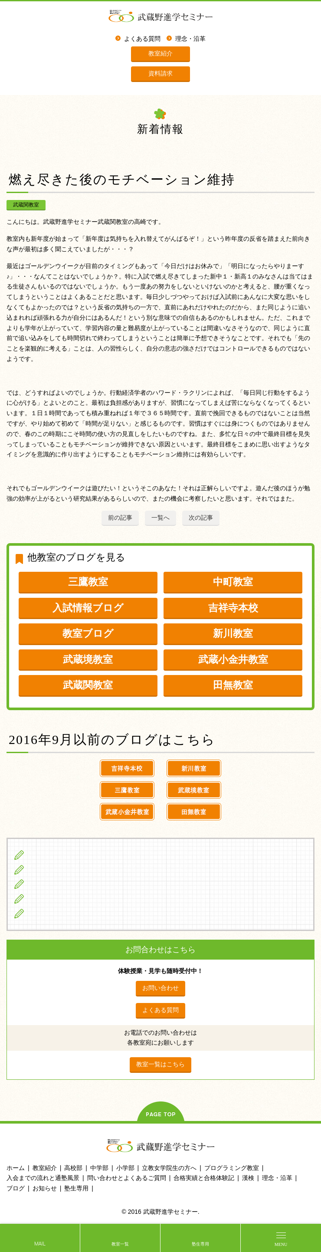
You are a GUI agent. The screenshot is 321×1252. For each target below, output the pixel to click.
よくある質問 (142, 39)
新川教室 (233, 633)
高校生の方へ (48, 883)
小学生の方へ (48, 854)
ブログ (38, 913)
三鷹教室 (88, 581)
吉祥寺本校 (233, 607)
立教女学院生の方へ (58, 898)
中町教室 (233, 581)
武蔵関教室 (26, 205)
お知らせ (45, 1188)
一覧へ (160, 517)
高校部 (73, 1167)
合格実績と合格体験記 (204, 1177)
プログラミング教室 (231, 1167)
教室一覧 (120, 1244)
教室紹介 (160, 53)
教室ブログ (88, 633)
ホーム (16, 1167)
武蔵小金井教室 (233, 659)
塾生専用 (200, 1244)
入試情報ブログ (88, 607)
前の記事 (120, 517)
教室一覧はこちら (160, 1064)
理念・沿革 (190, 39)
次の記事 (201, 517)
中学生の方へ (48, 869)
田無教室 (233, 685)
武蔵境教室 (88, 659)
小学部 (125, 1167)
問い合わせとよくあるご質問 (126, 1177)
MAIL (40, 1244)
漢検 (248, 1177)
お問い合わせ (160, 987)
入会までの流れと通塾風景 (43, 1177)
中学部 (99, 1167)
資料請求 (160, 73)
